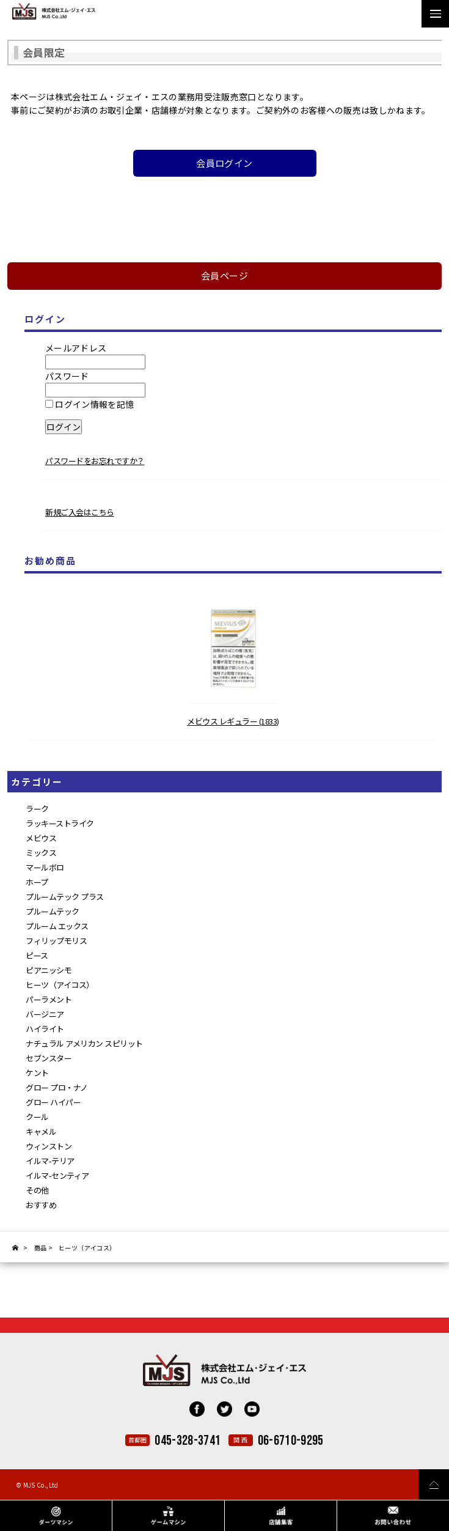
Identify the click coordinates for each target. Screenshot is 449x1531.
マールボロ (45, 867)
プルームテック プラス (65, 896)
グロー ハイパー (53, 1102)
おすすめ (41, 1205)
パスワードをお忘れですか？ (95, 461)
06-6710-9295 (291, 1441)
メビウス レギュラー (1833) (233, 721)
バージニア (45, 1014)
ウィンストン (48, 1146)
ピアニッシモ (48, 970)
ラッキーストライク (60, 823)
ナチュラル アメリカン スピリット (84, 1043)
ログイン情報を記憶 (89, 404)
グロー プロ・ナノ (57, 1087)
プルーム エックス (57, 926)
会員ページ (224, 275)
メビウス (41, 838)
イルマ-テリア (50, 1161)
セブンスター (48, 1058)
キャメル (41, 1131)
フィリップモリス (56, 940)
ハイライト (45, 1029)
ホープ (37, 882)
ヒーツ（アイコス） (60, 985)
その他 (37, 1190)
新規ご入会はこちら (79, 512)
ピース (37, 955)
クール (37, 1117)
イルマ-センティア (57, 1175)
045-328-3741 (188, 1441)
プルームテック (52, 911)
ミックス (41, 852)
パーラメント (48, 999)
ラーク (37, 808)
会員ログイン (224, 163)
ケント (37, 1073)
